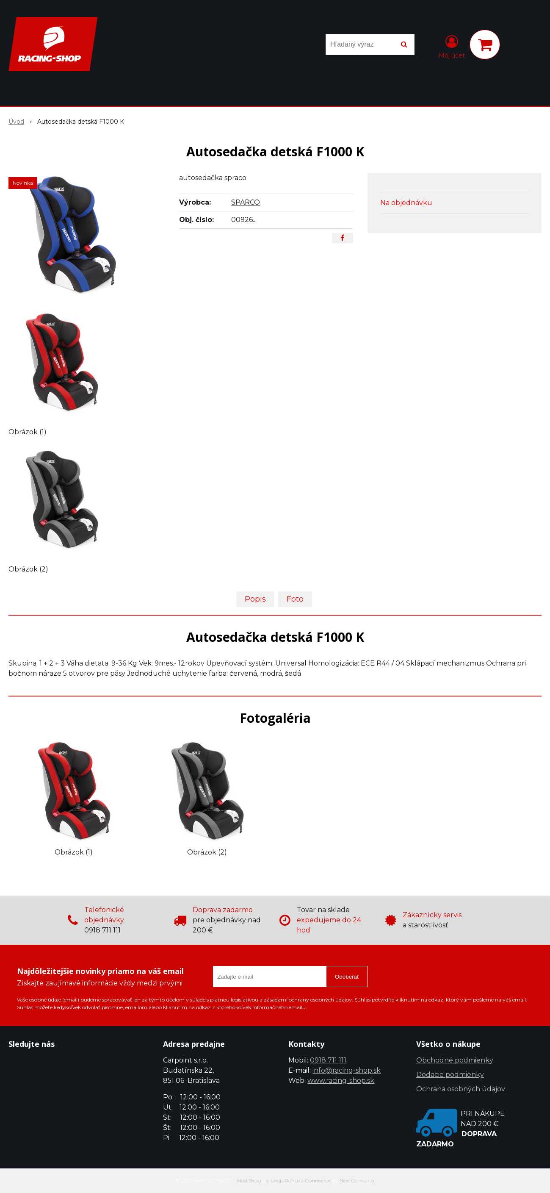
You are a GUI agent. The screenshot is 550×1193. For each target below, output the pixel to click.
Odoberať (347, 977)
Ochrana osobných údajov (460, 1089)
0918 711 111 (328, 1060)
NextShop (249, 1180)
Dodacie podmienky (450, 1075)
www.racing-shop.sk (340, 1080)
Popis (255, 599)
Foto (295, 599)
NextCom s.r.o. (357, 1180)
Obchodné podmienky (454, 1060)
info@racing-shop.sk (346, 1070)
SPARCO (245, 202)
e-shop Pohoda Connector (299, 1180)
